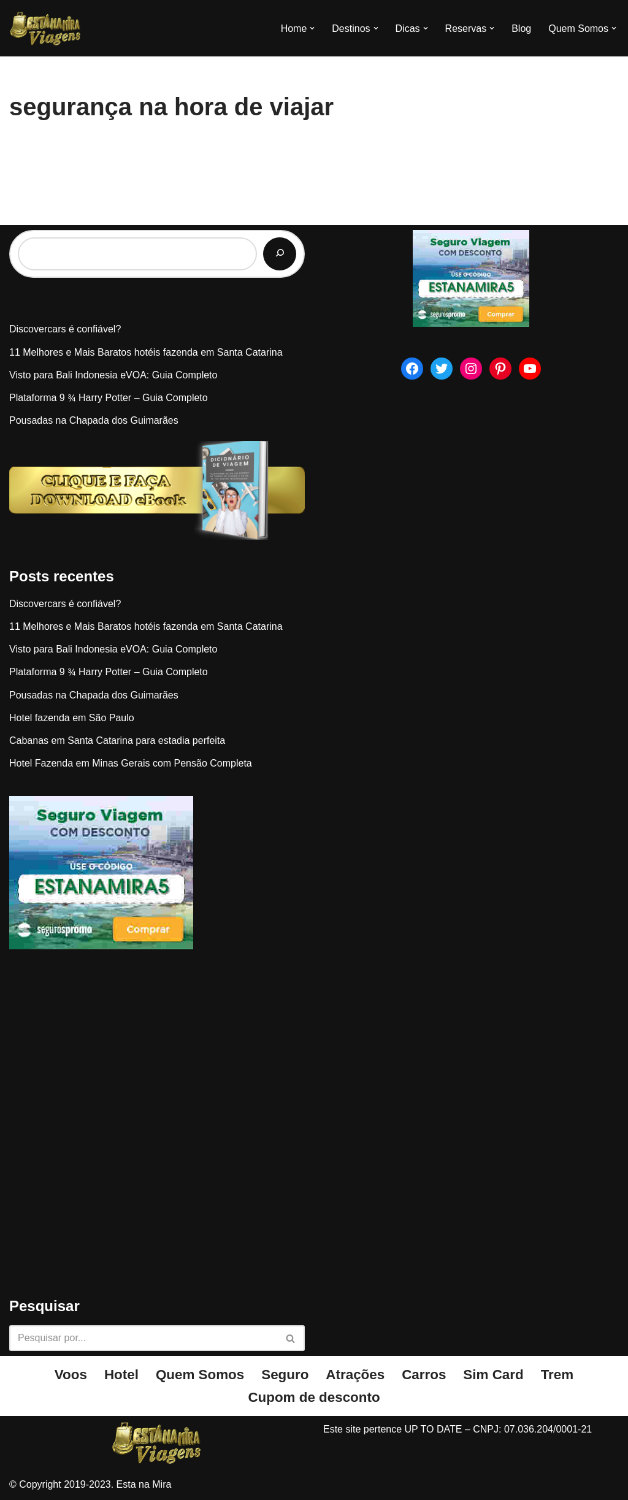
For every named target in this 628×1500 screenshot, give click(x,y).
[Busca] (143, 1338)
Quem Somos (200, 1374)
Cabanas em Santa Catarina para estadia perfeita (117, 740)
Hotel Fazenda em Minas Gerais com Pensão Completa (130, 763)
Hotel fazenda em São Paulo (71, 718)
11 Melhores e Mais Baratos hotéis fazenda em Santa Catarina (146, 352)
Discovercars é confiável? (65, 329)
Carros (424, 1374)
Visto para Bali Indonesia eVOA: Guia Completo (113, 375)
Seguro (284, 1374)
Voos (71, 1374)
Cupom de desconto (314, 1397)
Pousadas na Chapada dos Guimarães (93, 420)
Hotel (121, 1374)
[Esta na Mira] (46, 28)
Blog (521, 28)
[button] (312, 28)
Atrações (355, 1374)
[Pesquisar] (279, 254)
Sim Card (493, 1374)
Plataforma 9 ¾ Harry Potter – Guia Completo (108, 397)
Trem (557, 1374)
